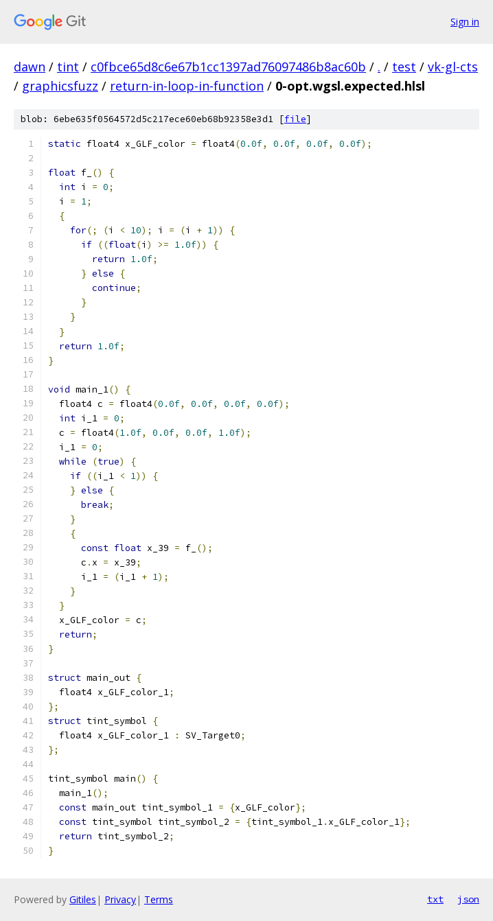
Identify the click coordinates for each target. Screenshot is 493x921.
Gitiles (82, 899)
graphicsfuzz (60, 86)
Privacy (120, 899)
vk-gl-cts (453, 66)
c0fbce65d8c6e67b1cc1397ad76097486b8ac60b (228, 66)
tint (68, 66)
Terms (158, 899)
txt (435, 899)
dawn (29, 66)
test (404, 66)
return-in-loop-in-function (187, 86)
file (295, 119)
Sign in (464, 21)
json (468, 899)
